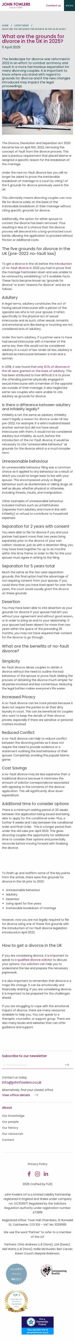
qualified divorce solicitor (34, 960)
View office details (16, 1095)
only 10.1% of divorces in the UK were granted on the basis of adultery (36, 369)
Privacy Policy (37, 1164)
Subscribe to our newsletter (24, 1056)
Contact (8, 1140)
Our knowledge (13, 1116)
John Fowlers (16, 5)
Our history (10, 1128)
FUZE (49, 1184)
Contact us (53, 5)
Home (5, 25)
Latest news (21, 25)
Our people (10, 1122)
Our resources (12, 1134)
